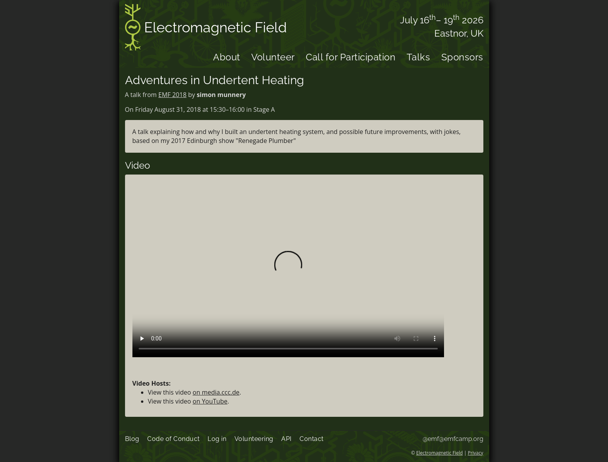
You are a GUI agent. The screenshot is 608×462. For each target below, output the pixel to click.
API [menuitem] (286, 439)
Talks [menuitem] (418, 57)
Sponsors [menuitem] (462, 57)
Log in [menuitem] (217, 439)
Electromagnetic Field (206, 29)
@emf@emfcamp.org (453, 439)
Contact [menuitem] (312, 439)
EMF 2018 (172, 94)
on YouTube (210, 401)
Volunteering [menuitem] (253, 439)
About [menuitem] (226, 57)
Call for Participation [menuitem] (350, 57)
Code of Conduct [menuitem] (173, 439)
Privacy (475, 453)
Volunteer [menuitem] (273, 57)
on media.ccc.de (216, 392)
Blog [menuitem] (132, 439)
